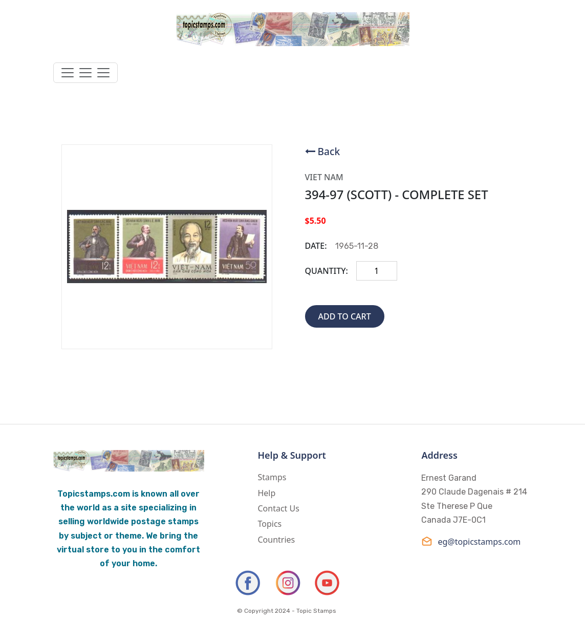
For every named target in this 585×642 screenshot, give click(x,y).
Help (266, 493)
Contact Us (278, 508)
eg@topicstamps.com (471, 541)
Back (329, 151)
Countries (276, 539)
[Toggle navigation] (85, 72)
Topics (269, 523)
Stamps (271, 477)
